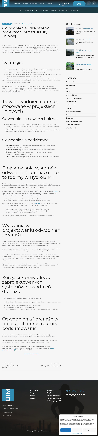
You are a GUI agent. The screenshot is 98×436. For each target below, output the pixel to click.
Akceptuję (66, 430)
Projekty (69, 108)
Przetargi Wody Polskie (73, 111)
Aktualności (27, 10)
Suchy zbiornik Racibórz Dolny (84, 43)
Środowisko (70, 118)
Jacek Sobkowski (27, 23)
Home (20, 10)
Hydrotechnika (38, 10)
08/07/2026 (78, 39)
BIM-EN (68, 92)
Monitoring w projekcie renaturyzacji (83, 70)
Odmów (77, 430)
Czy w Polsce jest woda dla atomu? (85, 32)
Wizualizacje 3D (71, 128)
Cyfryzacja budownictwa (74, 98)
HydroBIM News (71, 101)
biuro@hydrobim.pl (75, 394)
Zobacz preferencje (89, 430)
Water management (73, 125)
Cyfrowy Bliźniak (71, 95)
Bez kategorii (70, 85)
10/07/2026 (78, 28)
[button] (95, 416)
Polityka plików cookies (77, 433)
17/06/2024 (15, 23)
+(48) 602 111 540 (75, 390)
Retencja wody (71, 115)
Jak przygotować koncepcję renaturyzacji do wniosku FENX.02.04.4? (85, 56)
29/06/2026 (78, 49)
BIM (67, 88)
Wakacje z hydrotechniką (74, 121)
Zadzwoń (63, 1)
